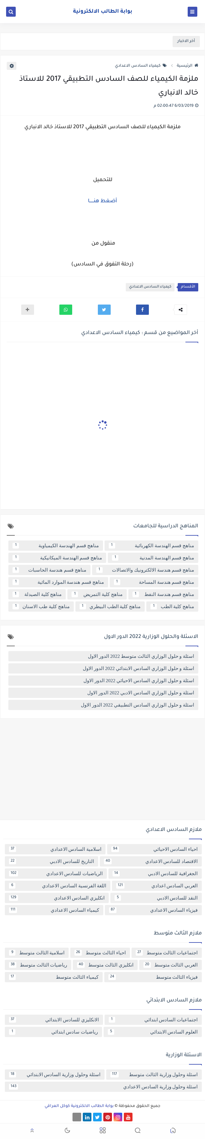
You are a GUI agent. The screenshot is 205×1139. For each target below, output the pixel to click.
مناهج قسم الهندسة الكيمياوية (56, 546)
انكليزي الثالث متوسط (105, 965)
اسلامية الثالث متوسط (36, 953)
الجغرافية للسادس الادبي (155, 873)
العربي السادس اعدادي (157, 886)
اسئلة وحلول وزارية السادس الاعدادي (103, 1087)
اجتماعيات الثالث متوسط (167, 953)
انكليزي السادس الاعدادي (57, 898)
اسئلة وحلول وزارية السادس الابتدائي (54, 1074)
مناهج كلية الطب (172, 606)
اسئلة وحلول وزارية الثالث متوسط (154, 1074)
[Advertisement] (102, 772)
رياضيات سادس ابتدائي (53, 1032)
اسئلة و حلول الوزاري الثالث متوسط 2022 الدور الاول (141, 656)
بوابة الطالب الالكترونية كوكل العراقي (79, 1106)
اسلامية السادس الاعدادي (55, 849)
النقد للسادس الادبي (156, 898)
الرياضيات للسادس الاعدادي (56, 873)
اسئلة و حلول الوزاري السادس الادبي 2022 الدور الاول (140, 692)
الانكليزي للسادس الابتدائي (54, 1020)
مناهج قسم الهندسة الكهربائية (151, 546)
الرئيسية (187, 66)
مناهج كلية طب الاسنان (41, 606)
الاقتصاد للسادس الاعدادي (151, 861)
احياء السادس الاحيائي (154, 849)
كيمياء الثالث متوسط (53, 977)
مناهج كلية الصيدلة (37, 594)
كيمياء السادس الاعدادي (141, 66)
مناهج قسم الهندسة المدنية (153, 558)
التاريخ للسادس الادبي (51, 861)
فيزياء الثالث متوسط (153, 977)
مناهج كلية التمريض (97, 594)
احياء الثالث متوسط (99, 953)
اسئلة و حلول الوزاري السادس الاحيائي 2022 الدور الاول (138, 680)
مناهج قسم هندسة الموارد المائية (58, 582)
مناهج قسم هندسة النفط (163, 594)
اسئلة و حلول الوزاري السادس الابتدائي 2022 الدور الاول (138, 668)
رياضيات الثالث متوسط (38, 965)
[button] (142, 310)
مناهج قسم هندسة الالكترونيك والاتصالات (145, 570)
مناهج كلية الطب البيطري (110, 606)
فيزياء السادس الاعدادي (153, 910)
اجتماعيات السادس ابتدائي (153, 1020)
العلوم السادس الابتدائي (153, 1032)
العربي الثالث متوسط (170, 965)
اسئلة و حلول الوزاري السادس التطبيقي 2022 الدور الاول (137, 705)
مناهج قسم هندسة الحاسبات (49, 570)
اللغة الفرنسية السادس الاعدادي (57, 886)
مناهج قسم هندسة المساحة (154, 582)
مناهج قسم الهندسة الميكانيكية (57, 558)
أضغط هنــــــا (102, 201)
